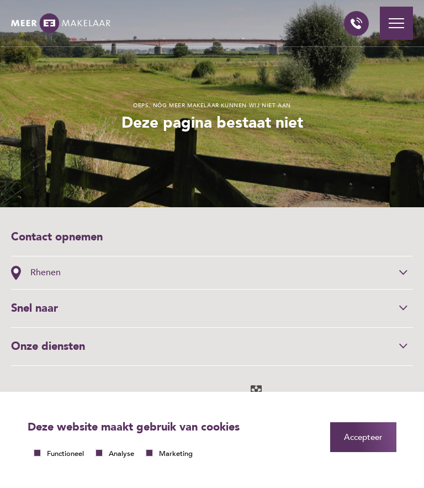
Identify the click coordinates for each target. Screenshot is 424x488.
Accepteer (363, 437)
